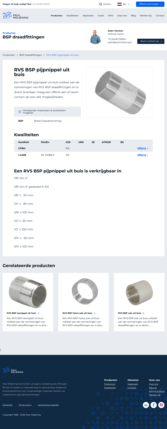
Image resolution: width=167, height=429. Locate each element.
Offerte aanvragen (149, 4)
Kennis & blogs (156, 391)
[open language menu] (123, 4)
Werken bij (154, 395)
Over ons (153, 384)
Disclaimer (8, 405)
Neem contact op (149, 41)
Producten (56, 15)
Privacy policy (25, 405)
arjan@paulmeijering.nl (120, 42)
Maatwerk (133, 384)
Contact (132, 388)
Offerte (141, 151)
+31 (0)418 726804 (117, 39)
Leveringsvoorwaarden (48, 405)
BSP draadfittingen (32, 55)
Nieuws (153, 388)
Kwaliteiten (110, 388)
